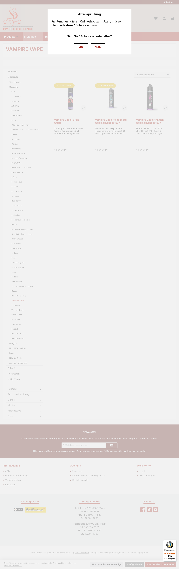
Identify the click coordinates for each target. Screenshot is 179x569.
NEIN (98, 47)
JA (81, 47)
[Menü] (174, 541)
